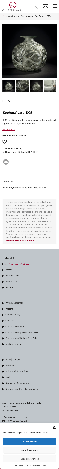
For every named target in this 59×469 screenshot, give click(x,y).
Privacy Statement (32, 465)
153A (49, 16)
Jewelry (9, 287)
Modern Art (11, 281)
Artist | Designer (13, 359)
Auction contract (14, 344)
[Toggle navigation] (55, 6)
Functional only (29, 450)
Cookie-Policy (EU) (15, 314)
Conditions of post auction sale (21, 332)
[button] (54, 426)
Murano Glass (12, 275)
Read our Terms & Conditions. (20, 240)
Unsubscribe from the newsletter (22, 389)
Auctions (12, 16)
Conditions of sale (14, 326)
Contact (9, 320)
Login (8, 377)
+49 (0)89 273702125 (14, 417)
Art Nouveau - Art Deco (17, 264)
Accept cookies (29, 441)
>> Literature (8, 129)
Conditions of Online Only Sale (21, 338)
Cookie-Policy (17, 465)
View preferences (29, 459)
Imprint (45, 465)
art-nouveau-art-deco (32, 16)
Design (9, 269)
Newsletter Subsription (17, 383)
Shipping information (16, 371)
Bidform (9, 365)
